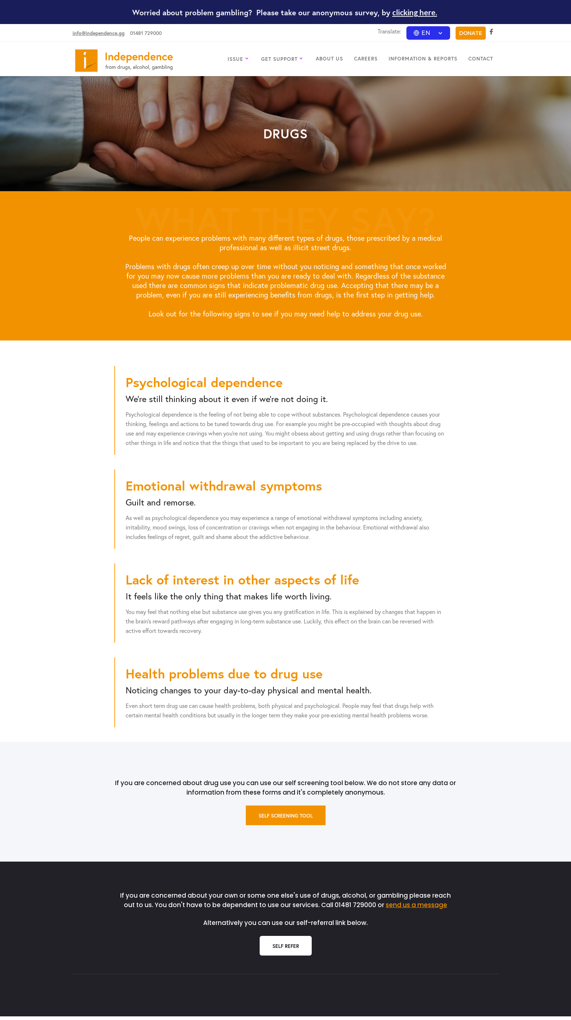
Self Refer (285, 945)
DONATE (470, 33)
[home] (124, 60)
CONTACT (480, 58)
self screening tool (286, 815)
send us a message (416, 905)
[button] (428, 33)
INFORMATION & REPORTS (423, 58)
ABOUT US (329, 58)
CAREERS (366, 58)
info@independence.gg (98, 32)
